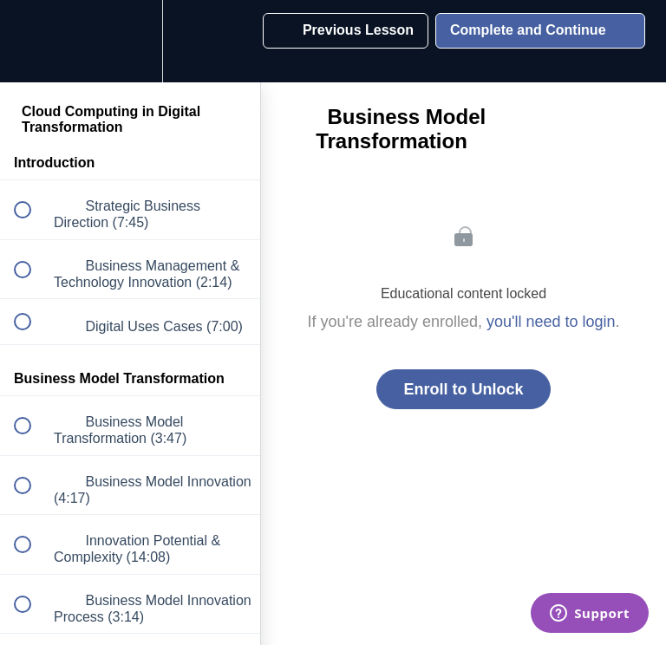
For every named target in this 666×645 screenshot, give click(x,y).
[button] (32, 41)
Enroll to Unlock (463, 389)
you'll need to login (551, 321)
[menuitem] (130, 41)
